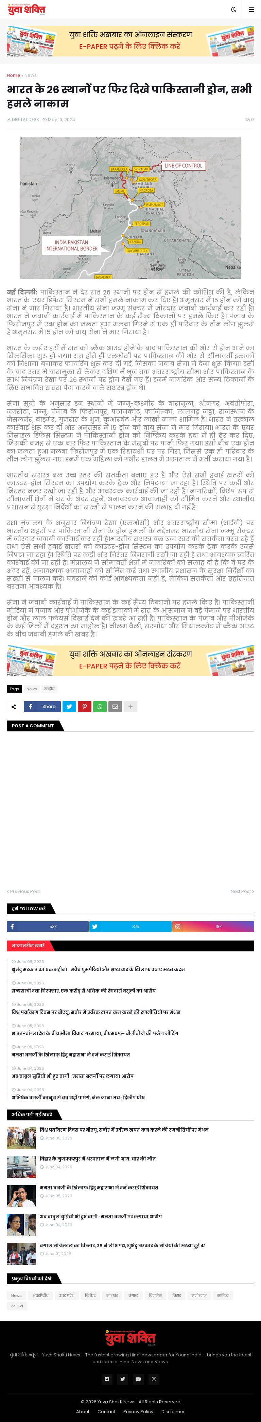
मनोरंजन (199, 1295)
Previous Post (25, 891)
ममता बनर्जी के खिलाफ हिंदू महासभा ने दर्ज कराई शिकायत (71, 1055)
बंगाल (133, 1295)
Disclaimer (173, 1411)
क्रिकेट (90, 1295)
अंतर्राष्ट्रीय (40, 1295)
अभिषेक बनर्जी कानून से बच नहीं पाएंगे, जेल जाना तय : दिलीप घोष (78, 1098)
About (82, 1411)
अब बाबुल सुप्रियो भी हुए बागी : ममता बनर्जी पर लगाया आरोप (73, 1076)
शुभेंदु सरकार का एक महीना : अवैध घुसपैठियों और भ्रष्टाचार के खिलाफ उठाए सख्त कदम (98, 970)
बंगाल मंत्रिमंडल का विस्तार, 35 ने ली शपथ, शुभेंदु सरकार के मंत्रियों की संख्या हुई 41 (123, 1246)
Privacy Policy (138, 1411)
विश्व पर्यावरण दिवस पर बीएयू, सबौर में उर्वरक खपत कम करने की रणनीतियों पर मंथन (96, 1013)
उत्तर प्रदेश (66, 1295)
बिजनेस (155, 1295)
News (30, 75)
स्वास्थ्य (17, 1306)
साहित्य (223, 1295)
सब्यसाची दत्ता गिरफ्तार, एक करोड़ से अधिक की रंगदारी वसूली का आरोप (84, 991)
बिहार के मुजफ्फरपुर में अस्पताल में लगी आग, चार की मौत (98, 1159)
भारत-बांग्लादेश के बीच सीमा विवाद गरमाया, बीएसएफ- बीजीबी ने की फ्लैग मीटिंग (95, 1034)
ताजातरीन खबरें (28, 946)
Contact (106, 1411)
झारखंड (112, 1295)
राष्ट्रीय (49, 689)
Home (13, 75)
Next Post (241, 891)
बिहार (176, 1295)
